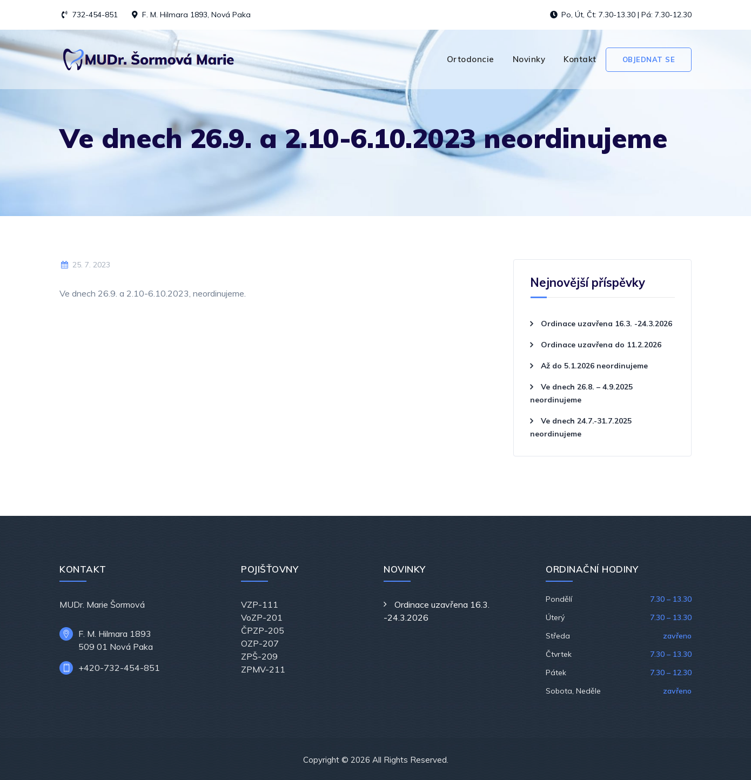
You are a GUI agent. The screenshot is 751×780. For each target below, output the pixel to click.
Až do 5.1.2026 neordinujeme (594, 366)
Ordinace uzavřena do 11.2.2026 (601, 344)
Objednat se (648, 59)
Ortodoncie (470, 59)
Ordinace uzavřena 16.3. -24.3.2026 (606, 323)
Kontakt (580, 59)
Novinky (529, 59)
